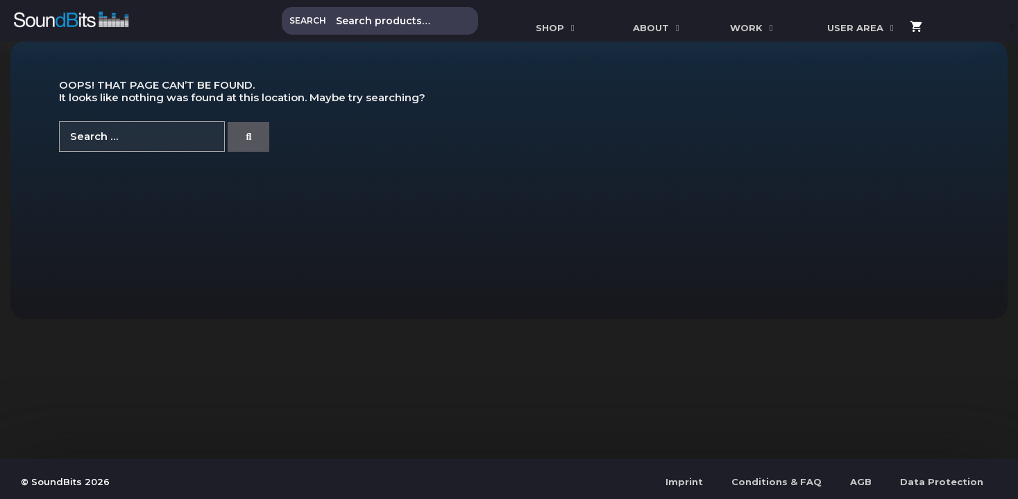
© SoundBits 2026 (65, 481)
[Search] (248, 137)
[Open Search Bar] (1012, 28)
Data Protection (941, 481)
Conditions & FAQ (776, 481)
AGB (861, 481)
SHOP (557, 28)
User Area (862, 28)
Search (307, 20)
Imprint (684, 481)
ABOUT (658, 28)
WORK (753, 28)
